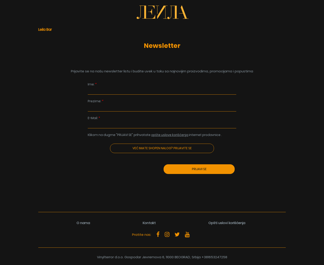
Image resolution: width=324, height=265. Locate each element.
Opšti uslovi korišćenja (226, 222)
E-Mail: (162, 122)
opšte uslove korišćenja (169, 135)
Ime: (162, 88)
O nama (83, 222)
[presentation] (112, 182)
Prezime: (162, 105)
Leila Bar (45, 29)
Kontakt (149, 222)
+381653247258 (214, 257)
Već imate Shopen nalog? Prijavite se (162, 148)
